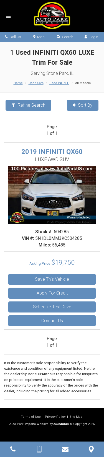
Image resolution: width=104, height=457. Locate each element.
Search (65, 37)
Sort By (82, 105)
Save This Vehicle (52, 279)
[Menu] (8, 16)
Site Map (76, 417)
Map (39, 37)
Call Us (13, 37)
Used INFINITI (59, 83)
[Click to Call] (13, 449)
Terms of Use (31, 417)
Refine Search (28, 105)
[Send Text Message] (39, 449)
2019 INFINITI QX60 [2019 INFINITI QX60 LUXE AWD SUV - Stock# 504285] (52, 152)
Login (91, 37)
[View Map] (91, 449)
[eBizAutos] (61, 424)
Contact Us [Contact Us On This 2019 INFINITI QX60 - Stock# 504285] (52, 320)
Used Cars (36, 83)
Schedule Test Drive (52, 306)
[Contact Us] (65, 449)
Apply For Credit (52, 293)
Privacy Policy (55, 417)
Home (18, 83)
